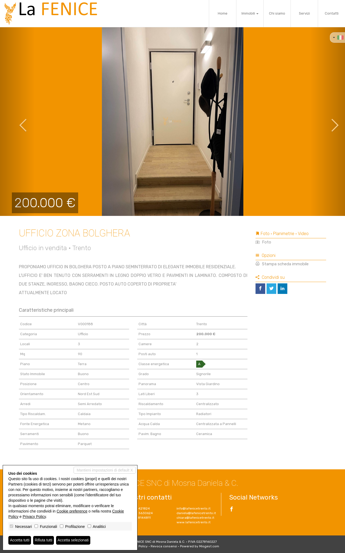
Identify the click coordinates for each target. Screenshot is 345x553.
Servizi (304, 13)
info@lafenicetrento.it (194, 508)
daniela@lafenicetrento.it (196, 513)
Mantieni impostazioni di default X (105, 470)
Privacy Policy (34, 516)
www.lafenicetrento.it (194, 522)
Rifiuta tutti (44, 540)
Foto (263, 242)
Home (222, 13)
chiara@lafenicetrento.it (195, 518)
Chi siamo (277, 13)
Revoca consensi (164, 546)
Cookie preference (72, 511)
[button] (17, 121)
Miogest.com (209, 546)
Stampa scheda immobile (282, 264)
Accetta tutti (20, 540)
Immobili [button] (250, 13)
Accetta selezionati (73, 540)
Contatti (332, 13)
